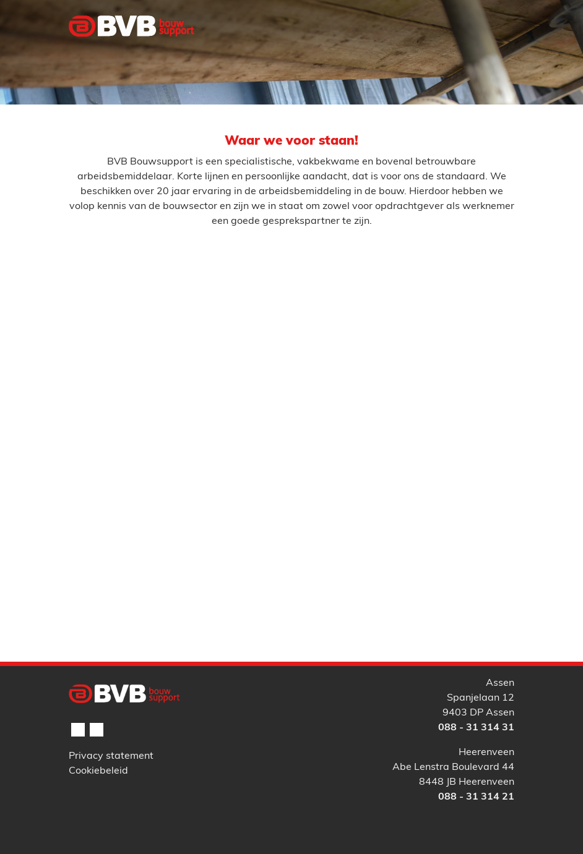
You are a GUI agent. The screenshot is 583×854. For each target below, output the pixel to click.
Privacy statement (111, 756)
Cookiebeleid (98, 771)
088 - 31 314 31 (476, 728)
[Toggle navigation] (497, 51)
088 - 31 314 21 (476, 797)
